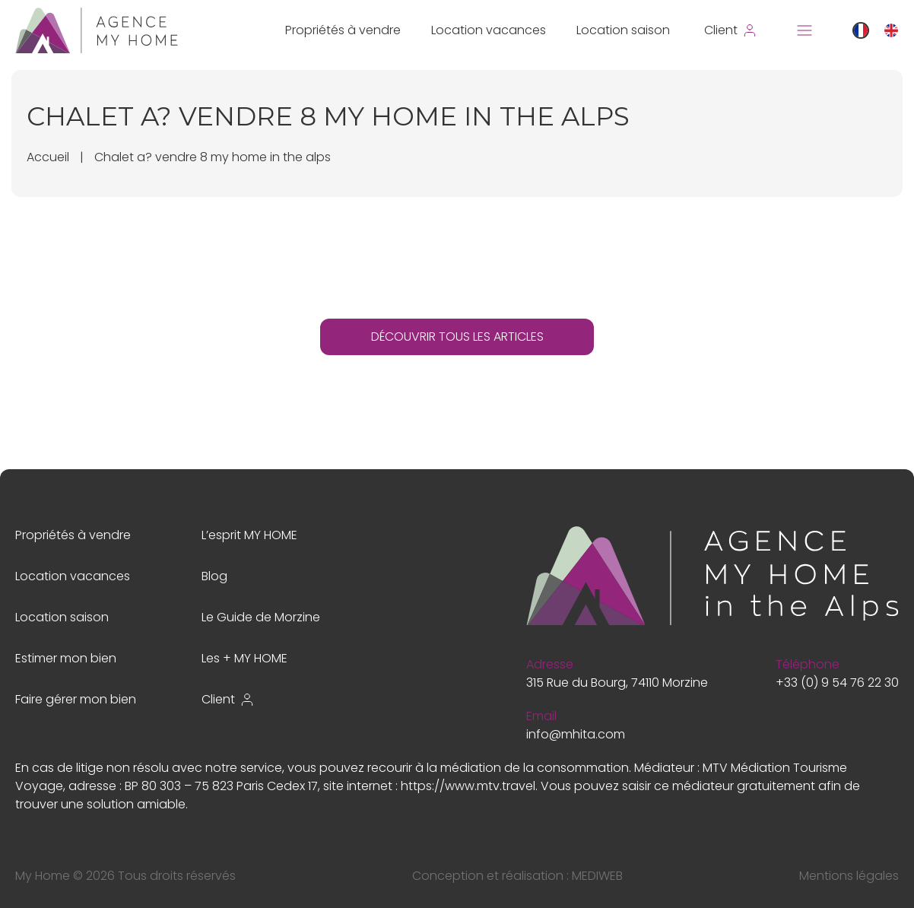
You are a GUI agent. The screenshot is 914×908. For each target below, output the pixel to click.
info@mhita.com (575, 734)
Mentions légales (849, 875)
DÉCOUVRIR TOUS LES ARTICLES (457, 336)
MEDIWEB (597, 875)
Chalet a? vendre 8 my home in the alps (212, 157)
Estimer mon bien (65, 658)
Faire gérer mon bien (75, 699)
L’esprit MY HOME (249, 535)
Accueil (48, 157)
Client (228, 699)
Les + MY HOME (244, 658)
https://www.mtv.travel (468, 786)
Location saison (623, 30)
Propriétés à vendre (343, 30)
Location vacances (488, 30)
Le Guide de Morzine (261, 617)
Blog (214, 576)
